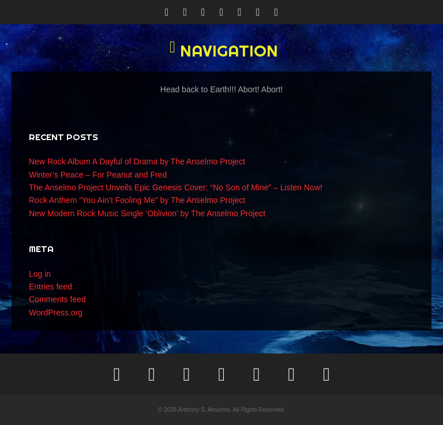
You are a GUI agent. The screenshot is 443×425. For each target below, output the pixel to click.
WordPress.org (55, 312)
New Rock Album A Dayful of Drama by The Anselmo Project (137, 161)
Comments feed (57, 299)
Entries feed (50, 286)
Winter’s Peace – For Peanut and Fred (98, 174)
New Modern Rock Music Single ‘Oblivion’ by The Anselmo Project (147, 213)
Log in (40, 274)
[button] (221, 51)
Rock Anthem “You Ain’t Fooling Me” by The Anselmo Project (137, 200)
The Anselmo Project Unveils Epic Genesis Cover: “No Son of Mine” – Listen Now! (175, 187)
